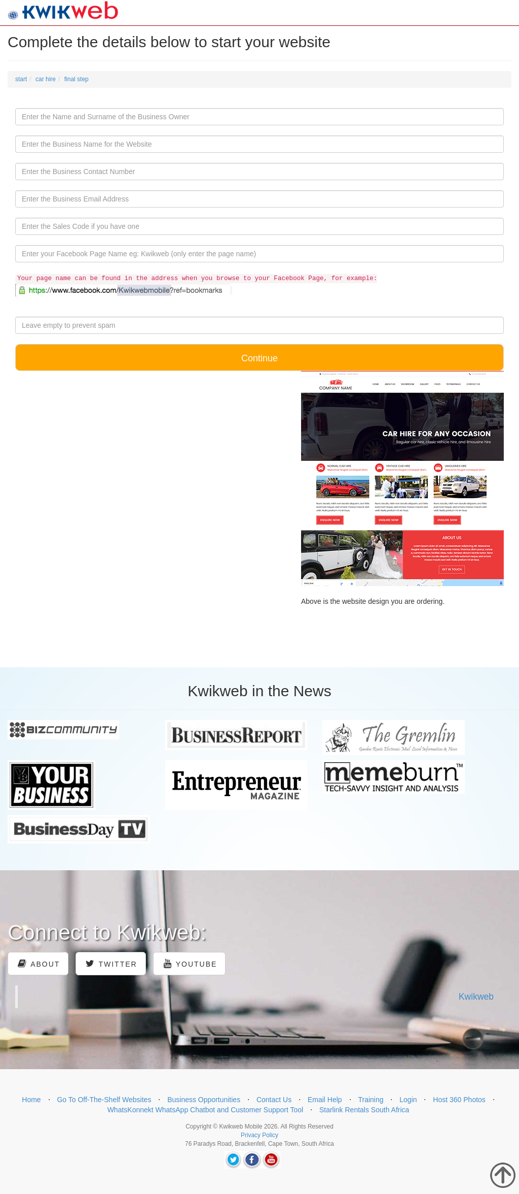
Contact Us (273, 1100)
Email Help (325, 1100)
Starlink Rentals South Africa (364, 1110)
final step (76, 79)
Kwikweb (476, 997)
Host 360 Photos (459, 1100)
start (21, 79)
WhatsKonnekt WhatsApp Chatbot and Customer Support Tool (205, 1110)
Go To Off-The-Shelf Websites (104, 1100)
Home (31, 1100)
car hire (45, 79)
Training (370, 1100)
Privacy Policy (259, 1135)
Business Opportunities (203, 1100)
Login (408, 1100)
